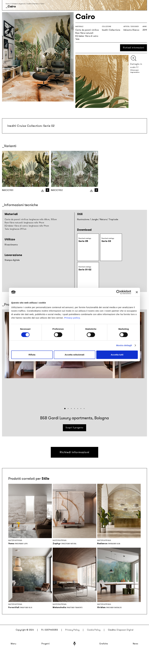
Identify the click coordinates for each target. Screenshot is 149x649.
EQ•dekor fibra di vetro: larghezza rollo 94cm (27, 225)
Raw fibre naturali (84, 33)
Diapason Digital (125, 630)
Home (8, 4)
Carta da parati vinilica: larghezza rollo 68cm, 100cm (31, 219)
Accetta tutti (117, 354)
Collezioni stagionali (18, 4)
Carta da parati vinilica (87, 30)
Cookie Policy (94, 630)
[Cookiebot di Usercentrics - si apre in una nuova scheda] (118, 292)
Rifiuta (32, 354)
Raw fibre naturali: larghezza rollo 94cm (24, 222)
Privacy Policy (72, 630)
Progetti (45, 643)
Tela (77, 39)
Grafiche (103, 643)
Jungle (94, 219)
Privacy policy (72, 318)
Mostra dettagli (124, 345)
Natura (103, 219)
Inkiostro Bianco (131, 30)
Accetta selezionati (74, 354)
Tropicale (113, 219)
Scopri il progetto (74, 427)
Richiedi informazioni (133, 47)
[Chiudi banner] (137, 292)
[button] (64, 408)
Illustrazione (83, 219)
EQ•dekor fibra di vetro (86, 36)
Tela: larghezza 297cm (15, 229)
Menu (13, 643)
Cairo (42, 4)
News (135, 643)
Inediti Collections (33, 4)
